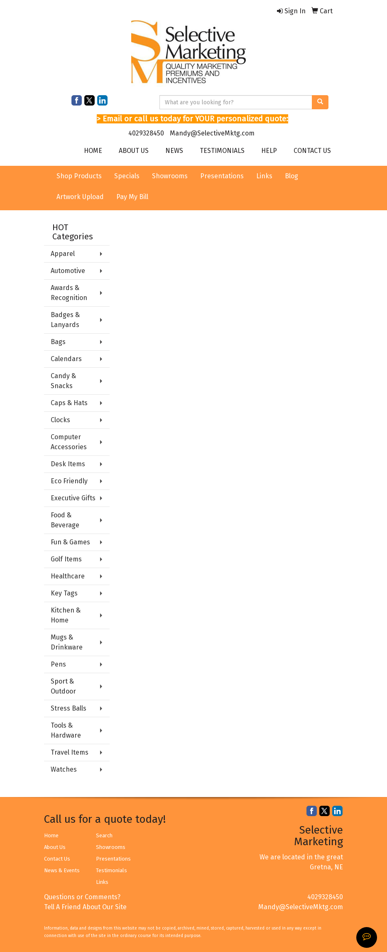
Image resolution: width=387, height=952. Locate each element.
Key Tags (64, 593)
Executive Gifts (73, 498)
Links (264, 176)
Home (51, 835)
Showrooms (170, 176)
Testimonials (111, 870)
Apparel (63, 254)
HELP (269, 151)
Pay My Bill (132, 197)
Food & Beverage (65, 520)
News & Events (62, 870)
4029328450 (146, 133)
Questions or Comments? (82, 897)
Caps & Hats (69, 403)
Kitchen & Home (66, 615)
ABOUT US (134, 151)
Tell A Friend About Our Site (85, 907)
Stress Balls (68, 708)
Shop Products (79, 176)
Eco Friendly (69, 481)
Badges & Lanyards (65, 320)
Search (104, 835)
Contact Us (57, 859)
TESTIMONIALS (222, 151)
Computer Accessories (69, 442)
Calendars (66, 359)
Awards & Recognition (69, 293)
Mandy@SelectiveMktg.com (212, 133)
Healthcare (68, 576)
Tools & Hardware (66, 730)
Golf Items (66, 559)
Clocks (60, 420)
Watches (64, 769)
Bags (58, 342)
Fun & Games (70, 542)
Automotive (68, 271)
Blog (291, 176)
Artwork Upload (80, 197)
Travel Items (69, 752)
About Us (55, 847)
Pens (58, 664)
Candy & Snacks (63, 381)
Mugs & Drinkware (67, 642)
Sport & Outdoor (63, 686)
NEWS (174, 151)
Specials (127, 176)
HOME (93, 151)
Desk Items (68, 464)
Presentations (222, 176)
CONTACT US (312, 151)
